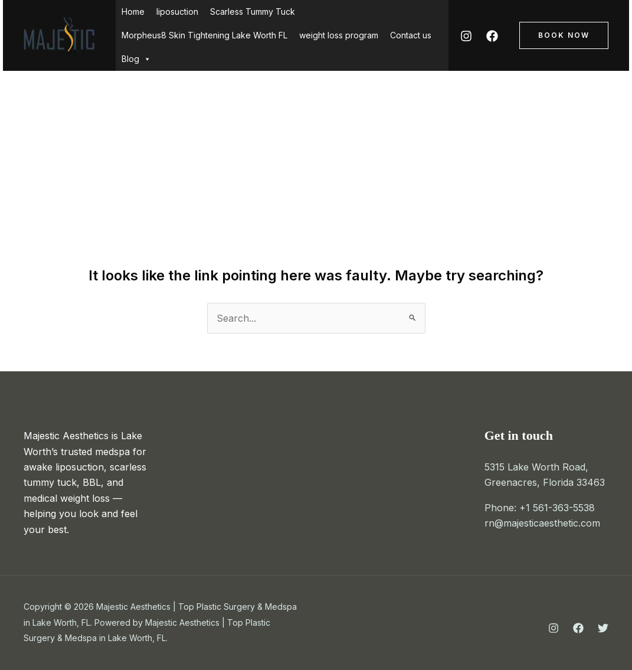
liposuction (177, 11)
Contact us (410, 35)
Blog (136, 59)
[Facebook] (492, 36)
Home (133, 11)
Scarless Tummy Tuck (252, 11)
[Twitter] (603, 628)
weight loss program (338, 35)
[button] (563, 35)
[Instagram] (466, 36)
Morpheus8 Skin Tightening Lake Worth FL (204, 35)
